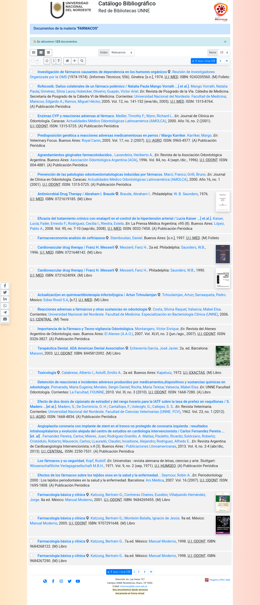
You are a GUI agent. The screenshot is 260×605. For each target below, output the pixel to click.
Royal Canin (91, 140)
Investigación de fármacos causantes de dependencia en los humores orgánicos (102, 72)
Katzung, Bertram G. (107, 495)
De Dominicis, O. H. (92, 406)
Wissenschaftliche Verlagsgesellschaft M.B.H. (67, 466)
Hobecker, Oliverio (91, 91)
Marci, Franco (175, 174)
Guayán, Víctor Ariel (122, 91)
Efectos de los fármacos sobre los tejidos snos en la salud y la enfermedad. (99, 475)
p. (203, 61)
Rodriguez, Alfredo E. (173, 441)
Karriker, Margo (199, 135)
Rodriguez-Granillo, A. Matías (130, 436)
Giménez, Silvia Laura (58, 91)
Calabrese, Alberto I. (78, 372)
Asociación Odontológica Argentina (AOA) (103, 160)
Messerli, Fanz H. (133, 247)
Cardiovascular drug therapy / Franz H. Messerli (76, 247)
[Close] (225, 41)
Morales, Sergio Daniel (111, 387)
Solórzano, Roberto (199, 436)
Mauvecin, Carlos (76, 441)
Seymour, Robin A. (176, 475)
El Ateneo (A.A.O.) (119, 334)
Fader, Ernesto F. (53, 223)
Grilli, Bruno (196, 174)
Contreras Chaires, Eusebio (146, 495)
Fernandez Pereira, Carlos (63, 436)
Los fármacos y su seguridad (61, 461)
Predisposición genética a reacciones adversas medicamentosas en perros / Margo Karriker (111, 135)
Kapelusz (164, 372)
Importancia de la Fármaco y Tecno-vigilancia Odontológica (85, 329)
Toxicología (47, 372)
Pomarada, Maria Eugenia (71, 387)
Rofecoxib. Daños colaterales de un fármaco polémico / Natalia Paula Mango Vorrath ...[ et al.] (113, 86)
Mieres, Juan (95, 436)
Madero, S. (66, 406)
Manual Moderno (78, 500)
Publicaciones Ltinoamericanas (151, 446)
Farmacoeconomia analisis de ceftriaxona (71, 238)
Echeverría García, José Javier (154, 348)
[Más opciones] (54, 60)
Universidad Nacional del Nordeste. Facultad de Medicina (180, 96)
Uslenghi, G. (141, 406)
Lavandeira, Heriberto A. (133, 155)
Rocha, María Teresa (147, 387)
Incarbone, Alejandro (138, 441)
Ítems (212, 52)
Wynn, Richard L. (159, 116)
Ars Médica (155, 480)
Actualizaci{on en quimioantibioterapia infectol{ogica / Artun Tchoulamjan (97, 295)
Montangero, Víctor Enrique (157, 329)
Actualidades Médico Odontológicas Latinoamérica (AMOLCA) (116, 121)
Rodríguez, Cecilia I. (83, 223)
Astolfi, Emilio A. (108, 372)
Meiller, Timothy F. (130, 116)
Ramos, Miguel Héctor (82, 101)
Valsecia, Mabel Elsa (204, 309)
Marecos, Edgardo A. (46, 101)
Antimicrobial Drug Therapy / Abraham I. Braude (77, 194)
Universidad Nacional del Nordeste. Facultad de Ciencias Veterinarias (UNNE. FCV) (114, 411)
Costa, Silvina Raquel (169, 309)
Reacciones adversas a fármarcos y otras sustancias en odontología (92, 309)
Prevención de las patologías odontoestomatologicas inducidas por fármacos (100, 174)
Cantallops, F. (119, 406)
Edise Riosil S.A (56, 300)
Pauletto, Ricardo (168, 436)
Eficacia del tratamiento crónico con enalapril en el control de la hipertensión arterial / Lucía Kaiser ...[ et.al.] (124, 218)
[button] (58, 60)
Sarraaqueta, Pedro (210, 295)
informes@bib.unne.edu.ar (133, 586)
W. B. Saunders (186, 194)
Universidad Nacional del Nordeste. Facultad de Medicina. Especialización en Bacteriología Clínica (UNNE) (133, 314)
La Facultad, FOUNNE (87, 392)
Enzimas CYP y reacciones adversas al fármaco (76, 116)
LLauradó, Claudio (106, 441)
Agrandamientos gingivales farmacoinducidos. (75, 155)
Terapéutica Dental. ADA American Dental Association (81, 348)
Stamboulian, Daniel (126, 238)
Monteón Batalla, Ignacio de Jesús (151, 518)
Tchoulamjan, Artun (177, 295)
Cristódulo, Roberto (45, 441)
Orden (104, 52)
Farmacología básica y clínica (61, 495)
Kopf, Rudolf (96, 461)
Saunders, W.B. (193, 247)
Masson (36, 353)
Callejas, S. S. (163, 406)
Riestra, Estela (112, 223)
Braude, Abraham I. (135, 194)
